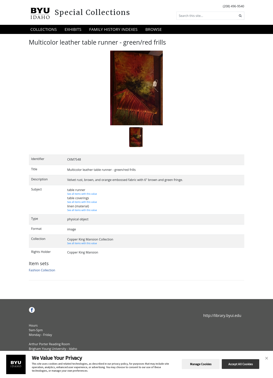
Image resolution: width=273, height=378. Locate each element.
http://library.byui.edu (222, 315)
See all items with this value (82, 193)
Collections (43, 29)
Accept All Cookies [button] (240, 364)
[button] (266, 357)
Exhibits (73, 29)
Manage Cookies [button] (200, 364)
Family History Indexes (113, 29)
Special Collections (92, 12)
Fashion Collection (42, 270)
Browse (153, 29)
